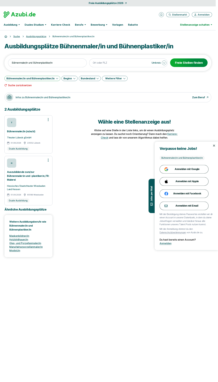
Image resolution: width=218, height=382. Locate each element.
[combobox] (47, 62)
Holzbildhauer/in (18, 239)
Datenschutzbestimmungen (199, 232)
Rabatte (133, 24)
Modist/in (14, 250)
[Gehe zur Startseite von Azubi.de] (20, 14)
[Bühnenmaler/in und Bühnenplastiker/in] (32, 78)
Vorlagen (117, 24)
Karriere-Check (60, 24)
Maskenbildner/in (19, 235)
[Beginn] (69, 78)
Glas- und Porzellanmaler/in (25, 243)
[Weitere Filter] (115, 78)
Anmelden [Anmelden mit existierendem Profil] (192, 243)
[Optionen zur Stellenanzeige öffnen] (48, 120)
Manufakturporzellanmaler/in (26, 246)
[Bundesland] (90, 78)
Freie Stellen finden (189, 63)
